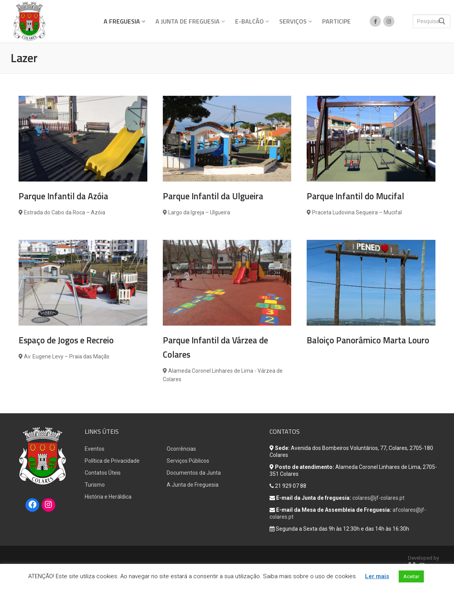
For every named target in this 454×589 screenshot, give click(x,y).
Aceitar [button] (411, 576)
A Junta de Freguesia (192, 485)
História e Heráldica (108, 497)
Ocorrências (181, 449)
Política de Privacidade (112, 461)
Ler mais (377, 576)
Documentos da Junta (194, 473)
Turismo (95, 485)
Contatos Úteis (103, 473)
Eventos (94, 449)
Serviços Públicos (188, 461)
